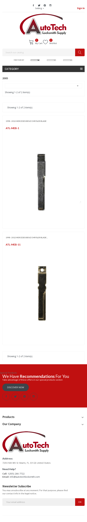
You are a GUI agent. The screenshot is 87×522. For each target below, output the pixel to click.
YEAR (60, 60)
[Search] (43, 52)
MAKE (28, 60)
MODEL (44, 60)
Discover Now (15, 387)
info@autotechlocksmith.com (25, 476)
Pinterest (45, 5)
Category (12, 69)
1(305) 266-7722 (16, 473)
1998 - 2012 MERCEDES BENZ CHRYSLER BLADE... (27, 237)
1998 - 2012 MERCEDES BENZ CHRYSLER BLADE (26, 121)
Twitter (39, 5)
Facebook (33, 5)
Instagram (50, 5)
